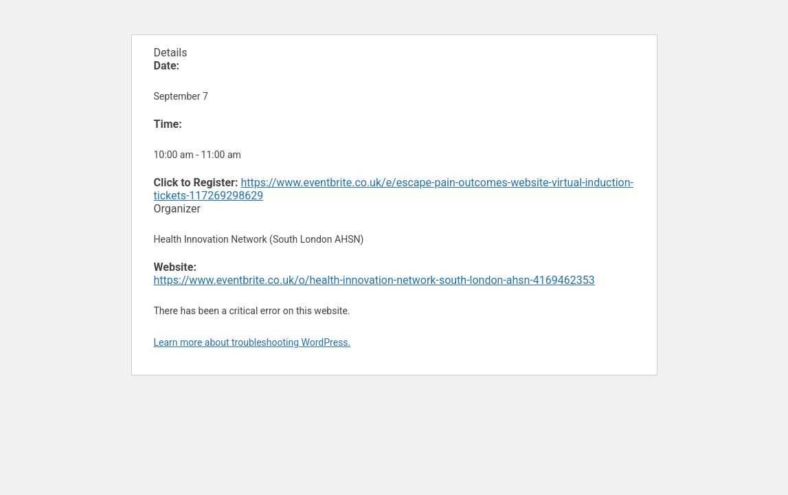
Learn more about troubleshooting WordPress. (252, 342)
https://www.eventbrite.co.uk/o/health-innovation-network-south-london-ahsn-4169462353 (374, 280)
